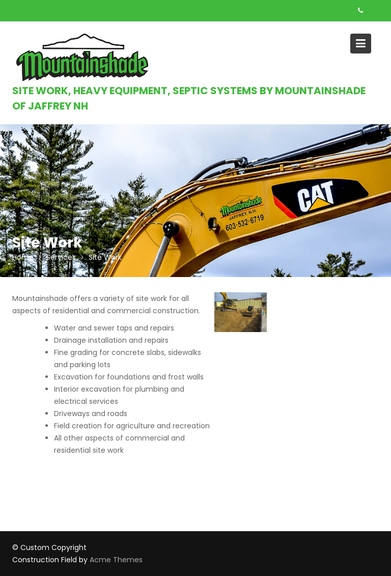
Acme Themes (116, 560)
